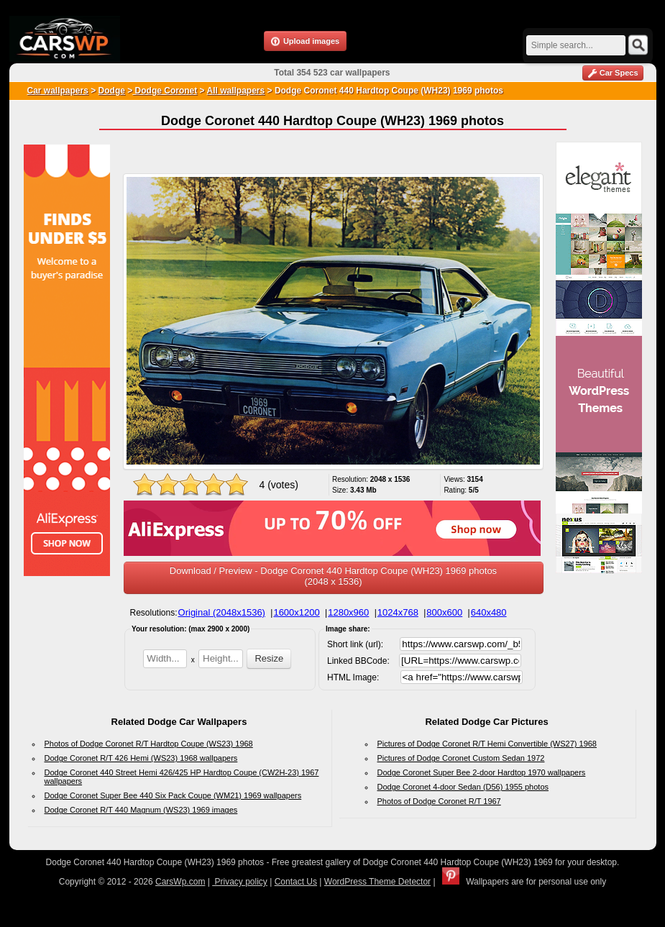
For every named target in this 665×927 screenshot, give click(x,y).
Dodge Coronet (164, 91)
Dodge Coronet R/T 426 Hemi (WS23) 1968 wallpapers (141, 758)
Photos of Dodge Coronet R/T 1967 (439, 801)
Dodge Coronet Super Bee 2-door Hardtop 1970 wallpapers (481, 772)
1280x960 (348, 612)
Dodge (111, 91)
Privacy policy (239, 882)
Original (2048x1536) (221, 612)
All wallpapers (235, 91)
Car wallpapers (57, 91)
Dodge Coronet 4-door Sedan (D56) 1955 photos (463, 786)
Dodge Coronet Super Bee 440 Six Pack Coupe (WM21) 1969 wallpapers (173, 795)
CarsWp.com (180, 882)
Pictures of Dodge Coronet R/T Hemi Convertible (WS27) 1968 (487, 743)
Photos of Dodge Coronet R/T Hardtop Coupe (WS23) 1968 (149, 743)
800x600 (444, 612)
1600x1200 (296, 612)
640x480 (489, 612)
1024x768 (397, 612)
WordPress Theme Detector (377, 882)
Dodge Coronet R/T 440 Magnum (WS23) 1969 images (141, 809)
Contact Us (296, 882)
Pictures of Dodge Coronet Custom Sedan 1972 (461, 758)
